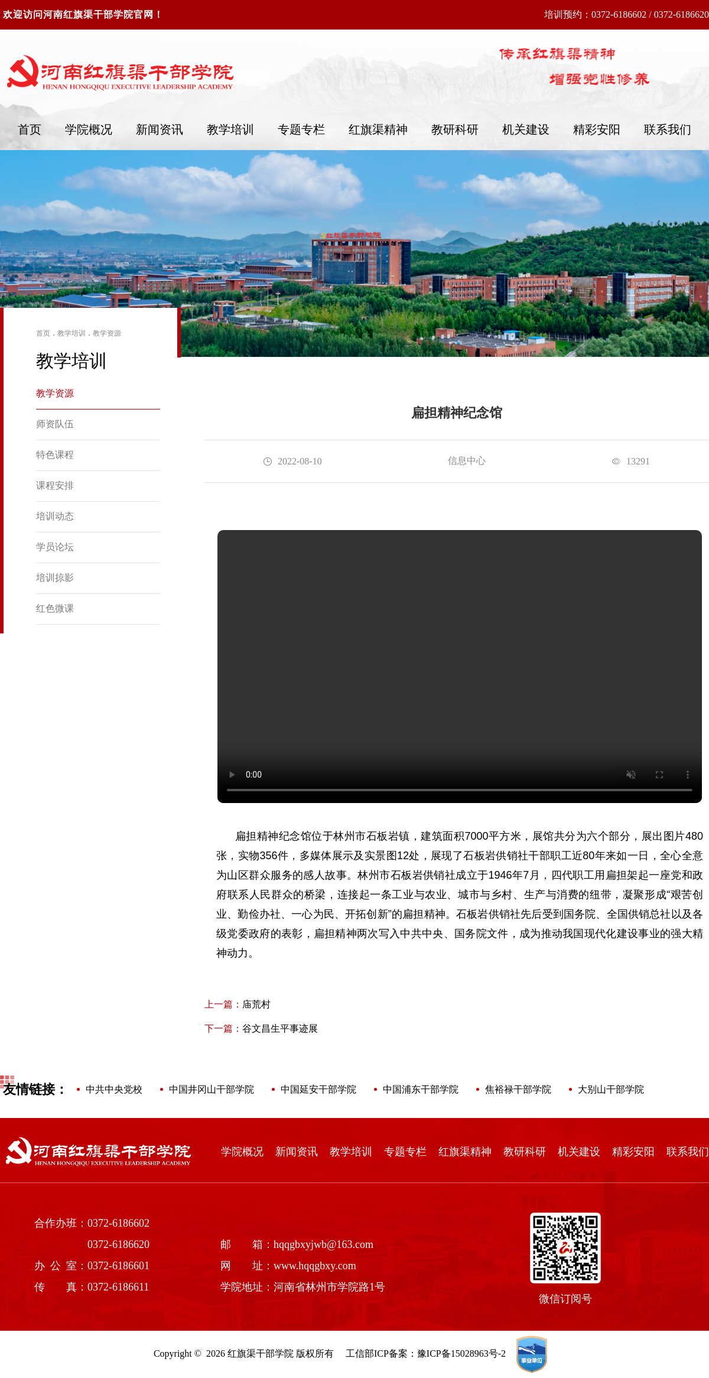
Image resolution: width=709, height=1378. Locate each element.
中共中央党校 (114, 1089)
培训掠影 (55, 578)
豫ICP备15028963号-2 (461, 1353)
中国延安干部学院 (318, 1089)
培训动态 (55, 516)
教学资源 (107, 333)
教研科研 (455, 129)
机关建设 (525, 129)
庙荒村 (237, 1004)
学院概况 (88, 129)
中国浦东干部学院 (420, 1089)
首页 (29, 129)
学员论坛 (55, 547)
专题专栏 (301, 129)
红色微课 (55, 608)
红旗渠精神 (378, 129)
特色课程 (55, 455)
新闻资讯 (159, 129)
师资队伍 (55, 424)
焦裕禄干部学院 (518, 1089)
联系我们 (667, 129)
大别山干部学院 (611, 1089)
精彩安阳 (596, 129)
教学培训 (230, 129)
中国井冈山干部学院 (211, 1089)
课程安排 (55, 485)
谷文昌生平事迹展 (261, 1028)
